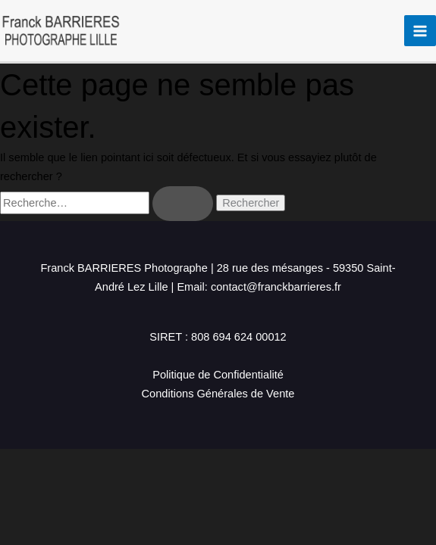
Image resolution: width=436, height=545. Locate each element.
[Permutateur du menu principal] (420, 31)
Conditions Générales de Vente (218, 394)
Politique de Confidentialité (218, 375)
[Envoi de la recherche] (182, 204)
